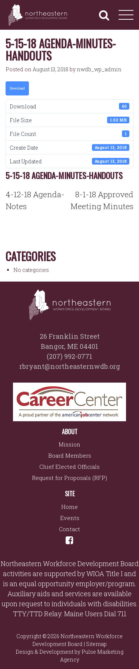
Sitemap (96, 643)
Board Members (69, 455)
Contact (69, 529)
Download (17, 88)
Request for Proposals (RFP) (69, 477)
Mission (69, 444)
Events (69, 518)
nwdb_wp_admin (99, 69)
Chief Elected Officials (69, 466)
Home (69, 506)
